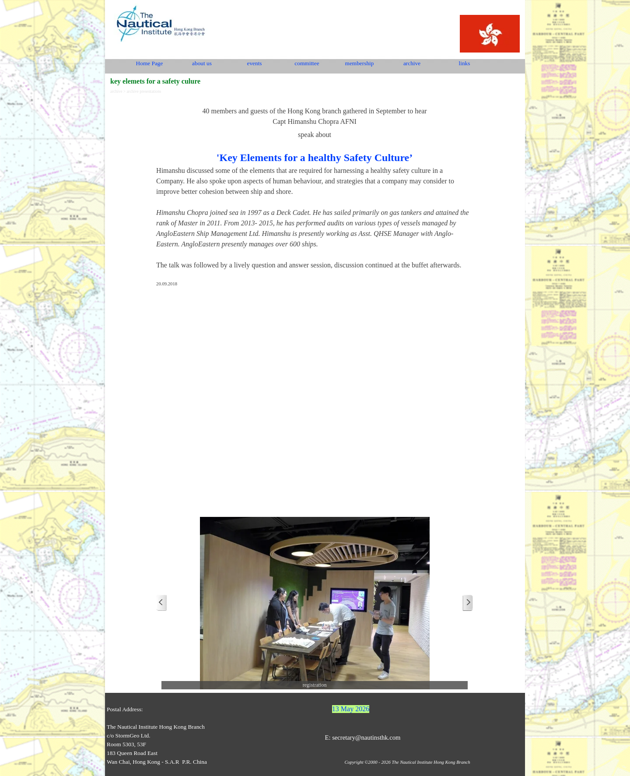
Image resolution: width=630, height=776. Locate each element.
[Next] (467, 603)
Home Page (149, 63)
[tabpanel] (314, 192)
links (464, 63)
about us (202, 63)
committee (306, 63)
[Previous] (161, 603)
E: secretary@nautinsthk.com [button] (362, 737)
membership (359, 63)
